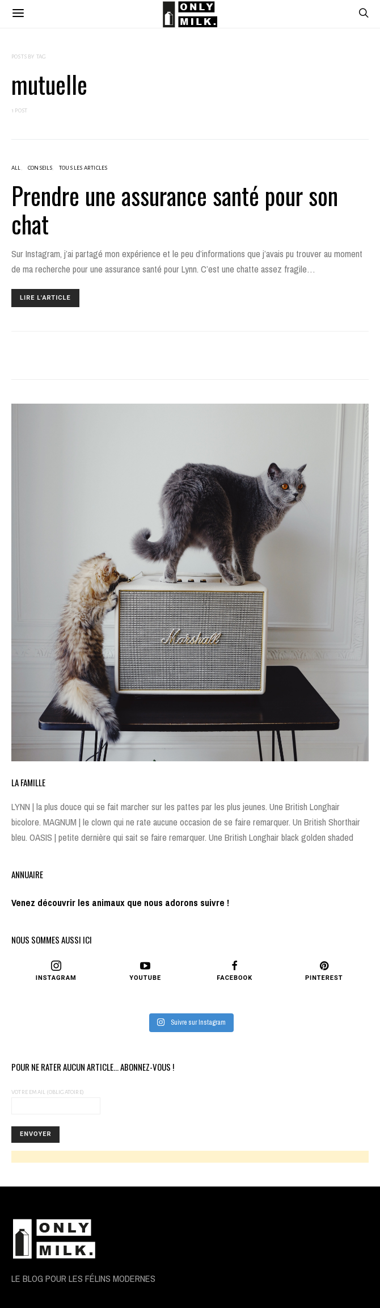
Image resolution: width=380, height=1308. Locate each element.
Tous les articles (83, 168)
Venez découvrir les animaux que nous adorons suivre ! (120, 903)
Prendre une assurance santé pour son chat (174, 209)
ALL (16, 168)
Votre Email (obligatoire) (55, 1101)
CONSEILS (40, 168)
